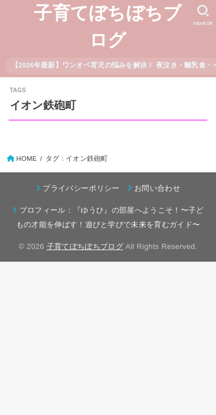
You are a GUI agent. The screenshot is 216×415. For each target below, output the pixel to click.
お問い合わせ (157, 188)
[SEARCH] (203, 15)
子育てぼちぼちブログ (107, 26)
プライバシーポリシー (81, 188)
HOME (26, 158)
